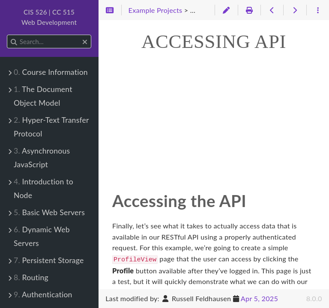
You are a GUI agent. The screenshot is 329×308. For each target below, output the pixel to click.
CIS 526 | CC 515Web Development (49, 17)
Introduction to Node (43, 188)
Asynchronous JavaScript (42, 157)
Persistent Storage (49, 260)
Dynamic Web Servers (42, 236)
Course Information (51, 72)
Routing (31, 277)
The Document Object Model (43, 96)
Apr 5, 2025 (259, 298)
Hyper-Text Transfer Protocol (51, 127)
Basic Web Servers (49, 212)
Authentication (43, 294)
